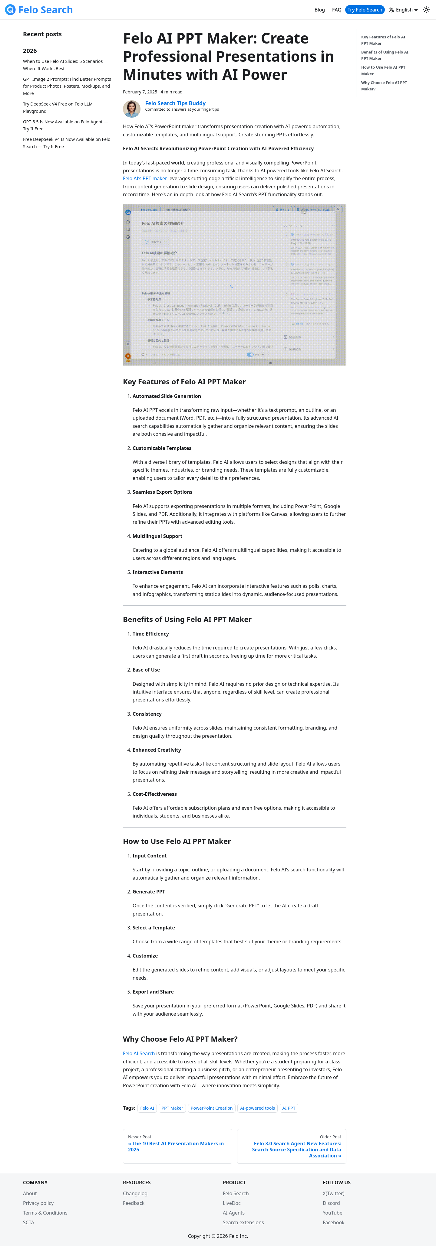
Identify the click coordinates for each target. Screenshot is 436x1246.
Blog (320, 9)
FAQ (337, 9)
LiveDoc (232, 1203)
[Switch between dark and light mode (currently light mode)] (426, 10)
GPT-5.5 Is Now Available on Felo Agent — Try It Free (65, 125)
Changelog (135, 1193)
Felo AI (147, 1108)
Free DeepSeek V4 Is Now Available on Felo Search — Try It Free (67, 142)
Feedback (133, 1203)
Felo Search (236, 1193)
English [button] (400, 9)
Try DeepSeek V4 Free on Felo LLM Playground (58, 107)
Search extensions (243, 1222)
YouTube (332, 1212)
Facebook (334, 1222)
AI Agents (234, 1212)
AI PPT (289, 1108)
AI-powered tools (257, 1108)
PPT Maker (172, 1108)
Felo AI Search (139, 1053)
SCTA (28, 1222)
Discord (331, 1203)
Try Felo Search (365, 9)
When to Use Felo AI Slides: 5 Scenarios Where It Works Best (63, 64)
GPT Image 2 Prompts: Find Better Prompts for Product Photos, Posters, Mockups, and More (67, 86)
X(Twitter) (333, 1193)
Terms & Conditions (45, 1212)
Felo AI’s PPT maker (145, 178)
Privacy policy (38, 1203)
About (30, 1193)
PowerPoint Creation (212, 1108)
